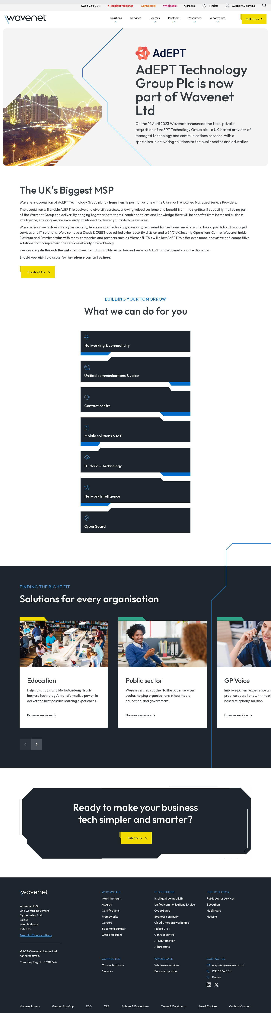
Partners (174, 19)
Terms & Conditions (173, 1006)
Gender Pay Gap (63, 1006)
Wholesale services (166, 965)
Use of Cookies (207, 1006)
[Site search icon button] (264, 5)
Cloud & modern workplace (171, 922)
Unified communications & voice (174, 904)
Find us (216, 977)
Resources (194, 19)
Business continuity (166, 916)
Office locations (112, 934)
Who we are (217, 19)
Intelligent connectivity (168, 898)
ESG (89, 1006)
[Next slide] (36, 744)
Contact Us (36, 272)
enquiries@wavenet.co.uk (228, 965)
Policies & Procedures (135, 1006)
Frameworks (110, 916)
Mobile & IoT (162, 928)
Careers (107, 922)
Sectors (155, 19)
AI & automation (164, 941)
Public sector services (221, 898)
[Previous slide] (25, 744)
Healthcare (214, 910)
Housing (212, 916)
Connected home (113, 965)
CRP (107, 1006)
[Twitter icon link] (216, 984)
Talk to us (252, 19)
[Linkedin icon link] (209, 984)
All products (162, 947)
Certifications (111, 910)
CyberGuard (162, 910)
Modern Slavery (30, 1006)
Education (213, 904)
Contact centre (164, 934)
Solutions (116, 19)
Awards (107, 904)
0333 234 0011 (221, 971)
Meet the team (111, 898)
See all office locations (36, 935)
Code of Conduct (240, 1006)
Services (135, 18)
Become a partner (114, 928)
